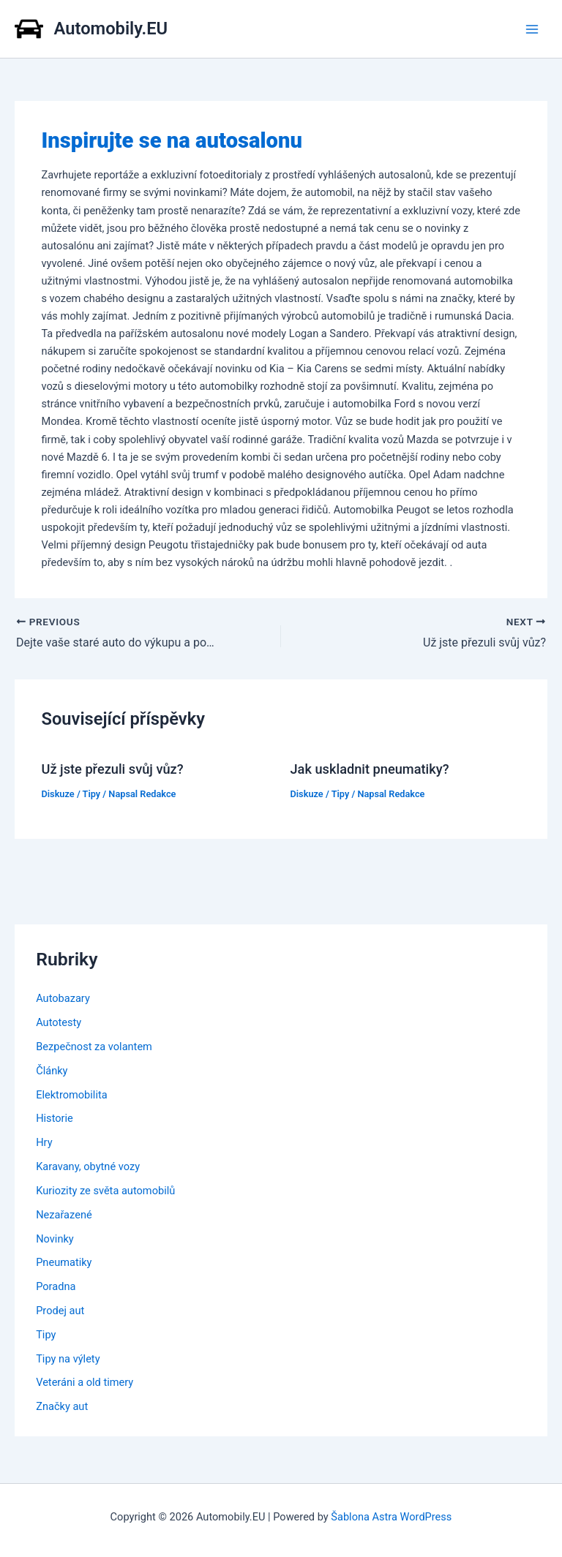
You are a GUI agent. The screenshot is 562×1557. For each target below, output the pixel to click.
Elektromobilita (71, 1094)
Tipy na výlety (68, 1358)
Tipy (92, 793)
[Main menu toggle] (532, 29)
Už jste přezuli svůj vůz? (112, 769)
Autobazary (63, 998)
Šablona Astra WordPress (391, 1516)
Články (51, 1070)
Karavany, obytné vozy (88, 1166)
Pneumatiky (63, 1262)
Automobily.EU (111, 28)
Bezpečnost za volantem (94, 1046)
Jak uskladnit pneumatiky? (370, 769)
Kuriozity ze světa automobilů (105, 1190)
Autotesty (58, 1022)
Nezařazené (64, 1214)
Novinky (55, 1238)
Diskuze (57, 793)
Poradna (55, 1286)
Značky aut (62, 1406)
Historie (54, 1118)
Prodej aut (60, 1310)
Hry (44, 1142)
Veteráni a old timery (84, 1382)
